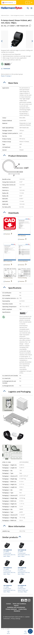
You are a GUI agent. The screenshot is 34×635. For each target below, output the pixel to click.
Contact (8, 603)
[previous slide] (2, 41)
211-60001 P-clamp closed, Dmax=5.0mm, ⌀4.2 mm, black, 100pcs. (24, 549)
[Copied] (30, 25)
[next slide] (32, 41)
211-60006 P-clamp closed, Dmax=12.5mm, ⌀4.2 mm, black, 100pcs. (24, 585)
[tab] (17, 83)
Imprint (16, 605)
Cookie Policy (22, 609)
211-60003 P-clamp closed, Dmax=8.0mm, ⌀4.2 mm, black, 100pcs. (24, 567)
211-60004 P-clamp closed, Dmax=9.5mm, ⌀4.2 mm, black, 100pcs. (10, 585)
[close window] (32, 3)
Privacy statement (11, 609)
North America (9, 2)
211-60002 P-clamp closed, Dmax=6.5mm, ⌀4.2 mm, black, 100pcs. (10, 567)
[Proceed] (28, 2)
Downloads (5, 68)
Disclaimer (17, 611)
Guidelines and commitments (16, 607)
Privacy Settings (15, 618)
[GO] (28, 8)
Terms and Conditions (19, 603)
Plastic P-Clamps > (6, 76)
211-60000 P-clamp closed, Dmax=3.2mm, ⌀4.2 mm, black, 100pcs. (10, 549)
